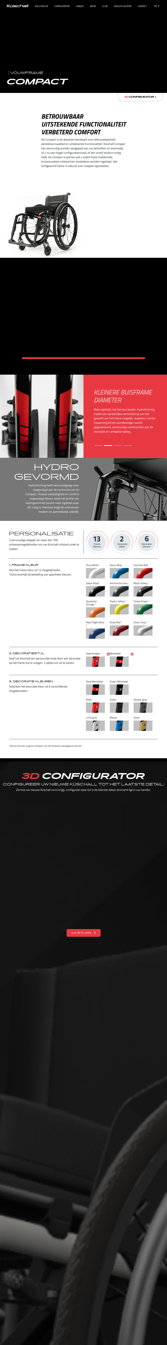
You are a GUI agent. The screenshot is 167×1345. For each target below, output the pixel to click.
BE (156, 6)
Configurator (140, 97)
